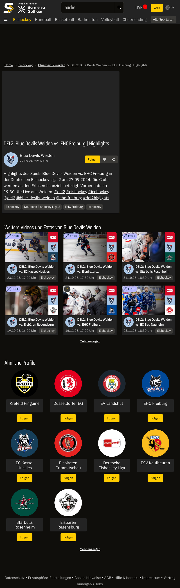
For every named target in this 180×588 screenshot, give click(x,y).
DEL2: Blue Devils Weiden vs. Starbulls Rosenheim (153, 269)
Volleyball (110, 19)
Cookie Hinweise (88, 578)
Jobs (99, 584)
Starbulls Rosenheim (24, 525)
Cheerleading (135, 19)
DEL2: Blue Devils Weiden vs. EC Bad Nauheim (153, 322)
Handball (43, 19)
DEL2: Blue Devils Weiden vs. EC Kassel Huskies (37, 269)
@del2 (9, 197)
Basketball (64, 19)
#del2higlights (96, 197)
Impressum (151, 578)
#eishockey (76, 191)
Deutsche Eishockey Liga (112, 465)
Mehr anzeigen (90, 341)
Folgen (92, 159)
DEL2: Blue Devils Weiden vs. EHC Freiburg (95, 322)
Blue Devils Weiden (51, 65)
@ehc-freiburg (69, 197)
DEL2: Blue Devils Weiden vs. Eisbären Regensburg (37, 322)
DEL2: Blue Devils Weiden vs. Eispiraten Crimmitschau (95, 269)
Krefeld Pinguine (25, 403)
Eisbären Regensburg (68, 525)
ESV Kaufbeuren (155, 462)
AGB (108, 578)
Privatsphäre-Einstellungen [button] (50, 578)
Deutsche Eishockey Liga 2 (42, 207)
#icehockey (98, 191)
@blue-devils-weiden (35, 197)
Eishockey (22, 19)
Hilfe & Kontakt (127, 578)
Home (8, 65)
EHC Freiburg (74, 207)
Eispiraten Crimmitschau (68, 465)
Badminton (88, 19)
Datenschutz (15, 578)
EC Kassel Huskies (25, 465)
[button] (104, 160)
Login (157, 7)
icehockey (94, 207)
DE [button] (170, 7)
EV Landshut (112, 403)
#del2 (59, 191)
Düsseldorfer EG (68, 403)
